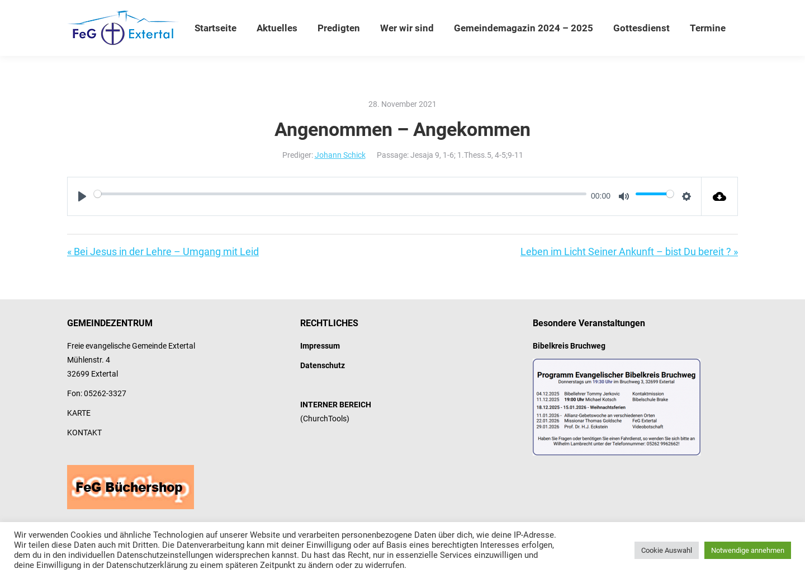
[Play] (82, 196)
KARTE (79, 412)
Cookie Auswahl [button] (666, 550)
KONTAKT (84, 432)
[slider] (340, 193)
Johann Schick (340, 155)
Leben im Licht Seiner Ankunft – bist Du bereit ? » (629, 251)
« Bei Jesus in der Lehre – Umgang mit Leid (163, 251)
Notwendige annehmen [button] (747, 550)
